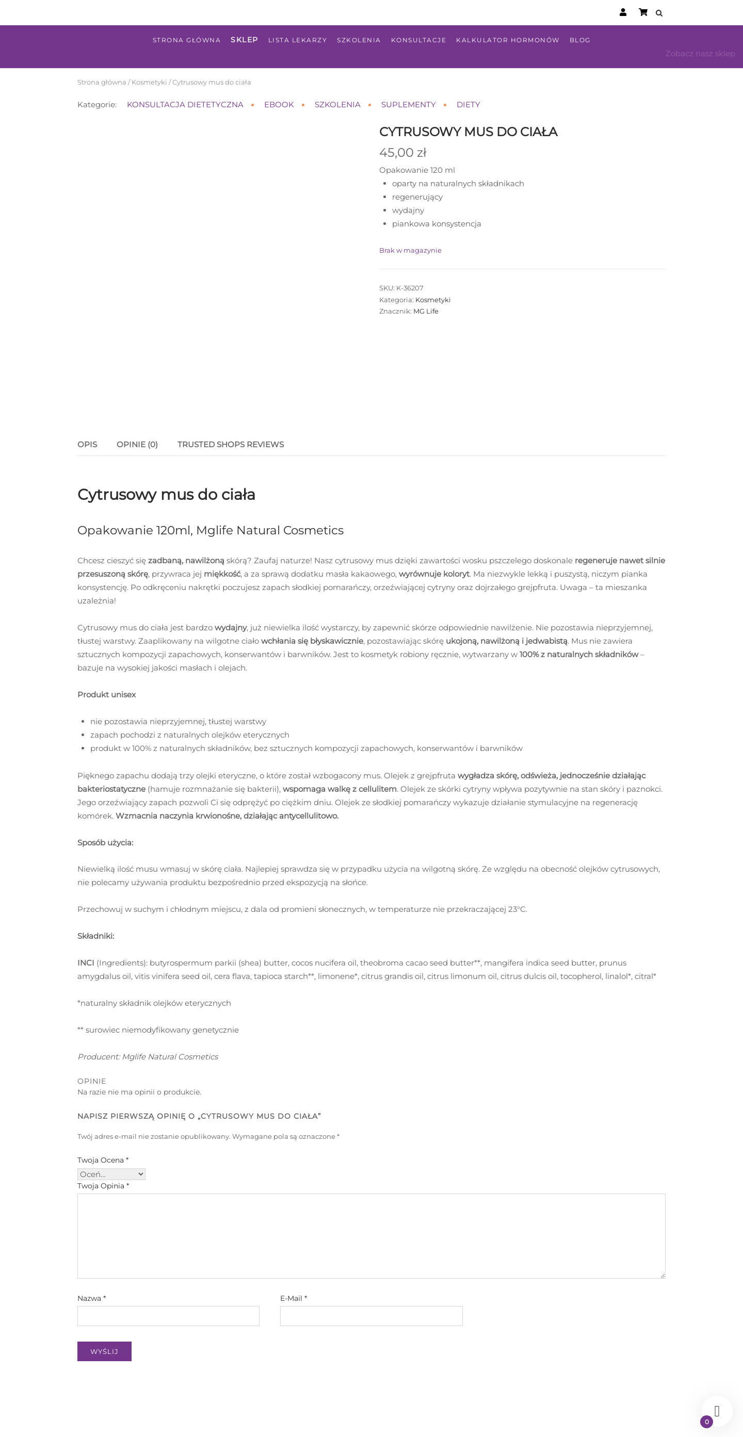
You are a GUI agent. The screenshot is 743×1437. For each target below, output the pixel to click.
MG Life (426, 311)
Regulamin (381, 1418)
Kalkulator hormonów (508, 40)
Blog (580, 40)
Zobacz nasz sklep (700, 53)
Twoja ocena (102, 1113)
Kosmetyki (149, 82)
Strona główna (187, 40)
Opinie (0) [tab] (137, 398)
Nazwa (91, 1251)
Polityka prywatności (442, 1418)
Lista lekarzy (298, 40)
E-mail (293, 1251)
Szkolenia (359, 40)
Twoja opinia (103, 1139)
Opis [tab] (87, 398)
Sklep (245, 39)
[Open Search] (661, 13)
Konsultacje (419, 40)
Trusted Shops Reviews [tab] (230, 398)
